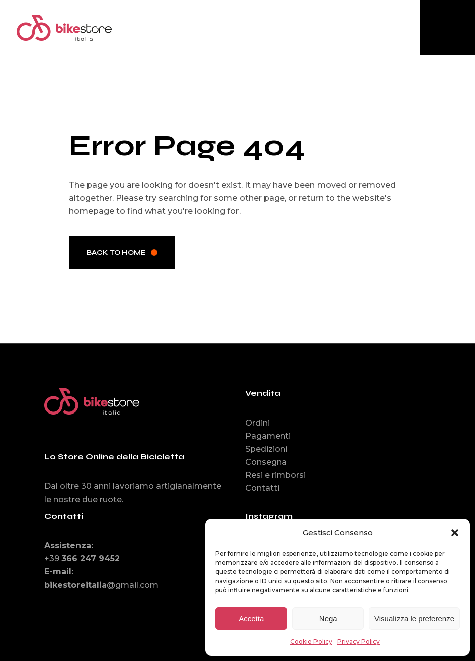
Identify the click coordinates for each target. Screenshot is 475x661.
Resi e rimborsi (275, 475)
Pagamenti (268, 436)
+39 (82, 558)
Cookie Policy (311, 641)
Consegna (266, 462)
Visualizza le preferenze (414, 618)
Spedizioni (266, 449)
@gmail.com (101, 585)
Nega (328, 618)
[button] (455, 533)
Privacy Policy (358, 641)
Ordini (257, 423)
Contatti (262, 488)
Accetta (251, 618)
